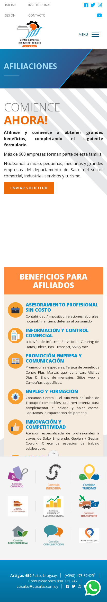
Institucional (39, 5)
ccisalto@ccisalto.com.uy (37, 586)
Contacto (37, 15)
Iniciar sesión (10, 10)
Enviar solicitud (29, 185)
